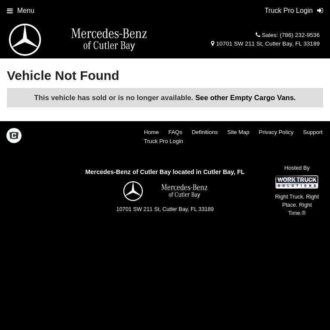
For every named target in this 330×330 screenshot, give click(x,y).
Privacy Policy (276, 132)
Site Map (238, 132)
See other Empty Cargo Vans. (245, 98)
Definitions (205, 132)
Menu (20, 10)
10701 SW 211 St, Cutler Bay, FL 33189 (265, 43)
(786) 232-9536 (300, 35)
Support (313, 132)
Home (151, 132)
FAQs (175, 132)
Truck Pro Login (163, 141)
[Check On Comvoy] (13, 136)
